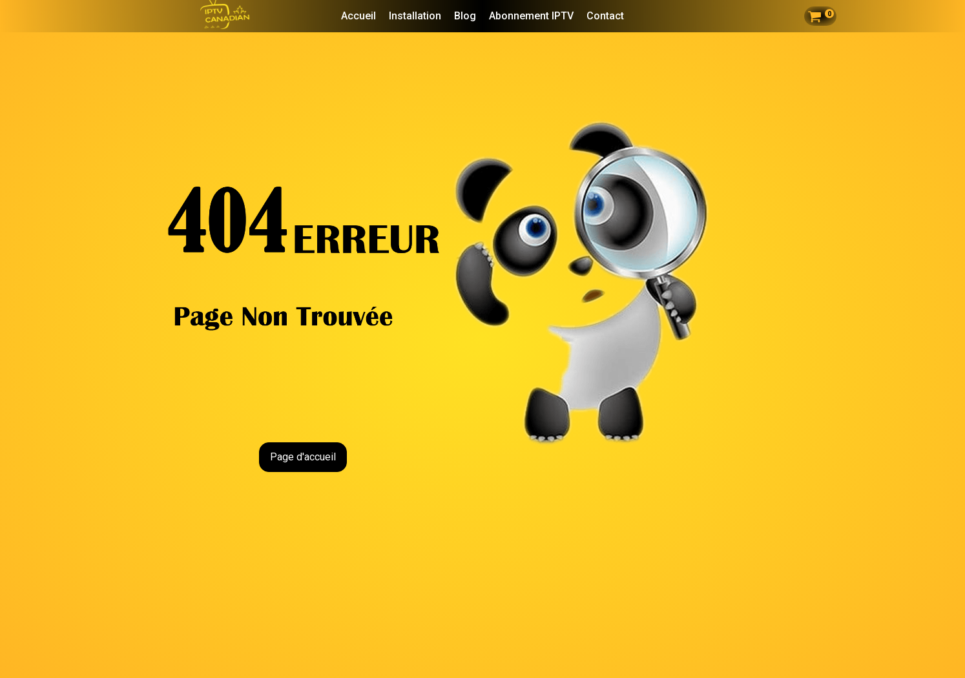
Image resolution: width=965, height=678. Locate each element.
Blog (465, 16)
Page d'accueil (303, 457)
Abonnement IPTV (531, 16)
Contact (605, 16)
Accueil (358, 16)
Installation (415, 16)
